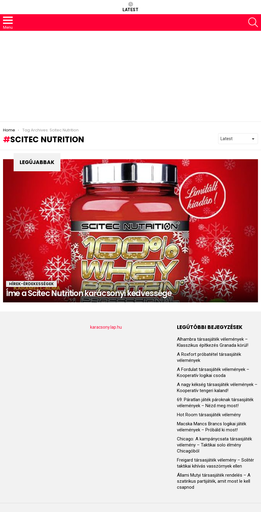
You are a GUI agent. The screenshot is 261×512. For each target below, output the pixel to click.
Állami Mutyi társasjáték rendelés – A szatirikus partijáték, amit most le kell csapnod (213, 481)
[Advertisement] (130, 76)
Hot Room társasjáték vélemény (209, 414)
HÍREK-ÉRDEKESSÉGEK (31, 284)
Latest (130, 7)
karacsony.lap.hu (106, 327)
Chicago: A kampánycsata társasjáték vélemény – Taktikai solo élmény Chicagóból (214, 445)
